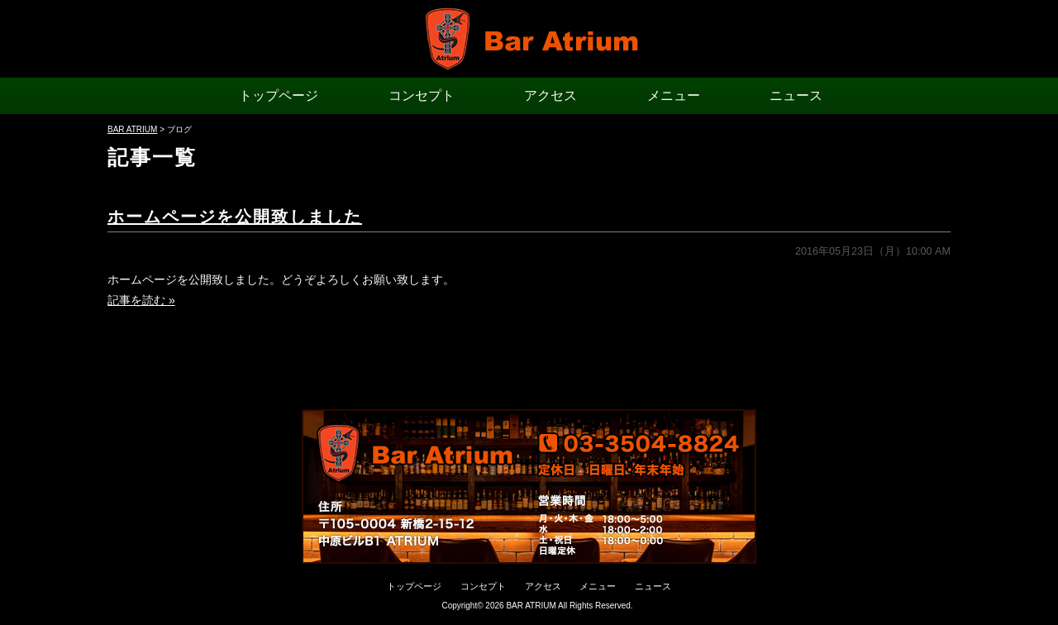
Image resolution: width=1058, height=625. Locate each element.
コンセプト (421, 95)
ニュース (796, 95)
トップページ (278, 95)
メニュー (673, 95)
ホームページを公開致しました (234, 217)
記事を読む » (141, 300)
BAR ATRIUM (530, 605)
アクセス (550, 95)
